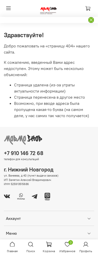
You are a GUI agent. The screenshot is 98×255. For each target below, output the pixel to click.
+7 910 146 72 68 (23, 153)
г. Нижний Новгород (28, 169)
